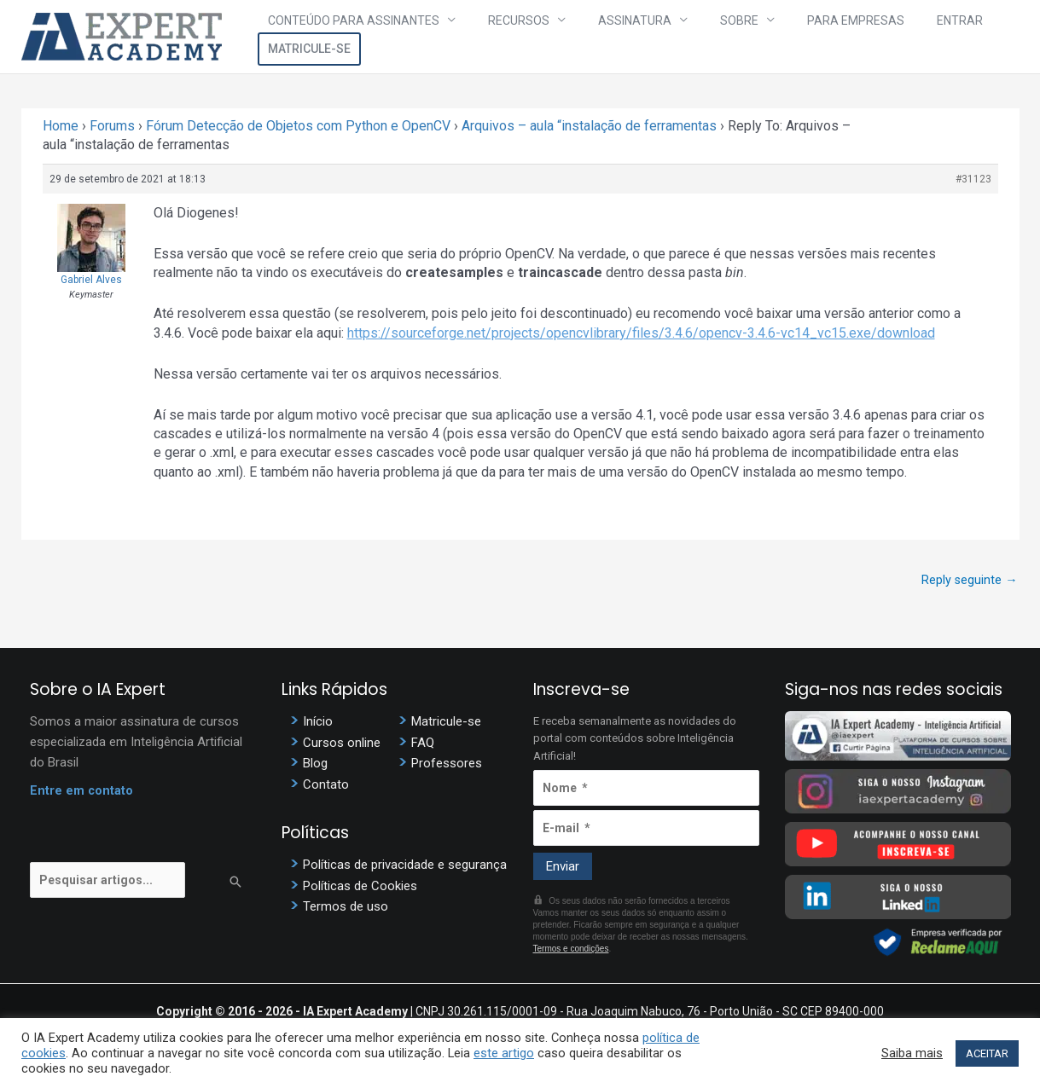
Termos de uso (345, 909)
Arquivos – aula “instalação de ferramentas (589, 126)
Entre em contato (82, 792)
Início (318, 723)
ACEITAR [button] (987, 1053)
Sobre (697, 36)
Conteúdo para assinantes (368, 36)
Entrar (880, 36)
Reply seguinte (969, 579)
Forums (112, 126)
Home (60, 126)
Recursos (514, 36)
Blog (315, 765)
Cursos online (342, 744)
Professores (446, 765)
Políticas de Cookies (360, 888)
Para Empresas (795, 36)
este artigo (504, 1053)
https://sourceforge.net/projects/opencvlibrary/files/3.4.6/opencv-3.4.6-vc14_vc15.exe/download (641, 333)
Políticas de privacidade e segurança (405, 867)
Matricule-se (968, 36)
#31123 (973, 179)
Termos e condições (571, 950)
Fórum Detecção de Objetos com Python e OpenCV (298, 126)
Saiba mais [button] (912, 1053)
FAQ (422, 744)
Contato (326, 787)
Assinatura (611, 36)
